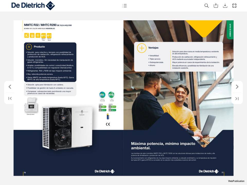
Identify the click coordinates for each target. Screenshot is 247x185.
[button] (124, 6)
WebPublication (236, 181)
